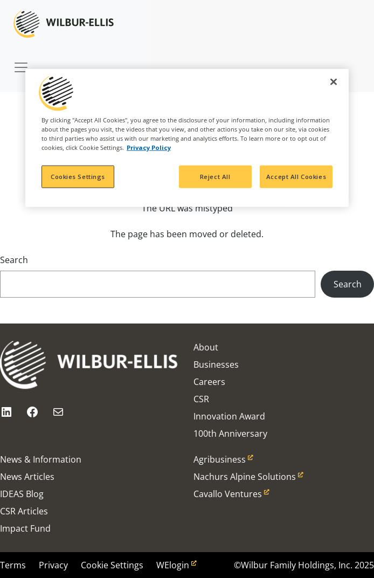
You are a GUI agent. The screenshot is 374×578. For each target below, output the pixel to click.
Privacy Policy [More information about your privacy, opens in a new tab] (149, 147)
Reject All (215, 177)
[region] (187, 137)
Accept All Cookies (296, 177)
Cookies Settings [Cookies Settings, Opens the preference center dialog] (78, 177)
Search (14, 260)
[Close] (333, 81)
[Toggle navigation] (21, 62)
